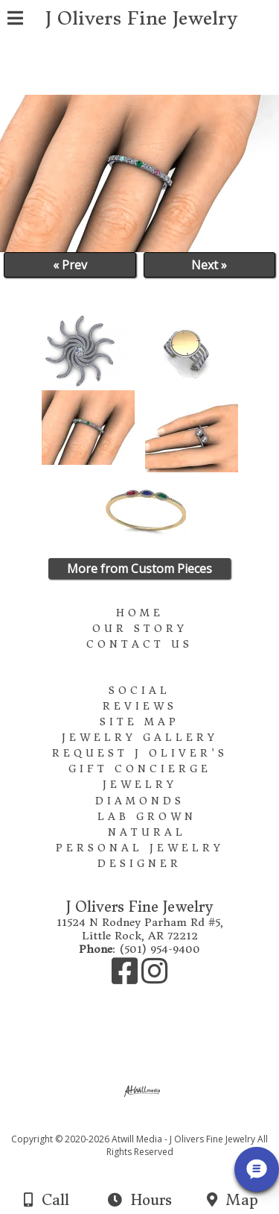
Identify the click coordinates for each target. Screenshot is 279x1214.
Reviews (140, 706)
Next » (209, 265)
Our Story (139, 628)
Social (139, 690)
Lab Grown (146, 816)
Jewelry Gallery (140, 737)
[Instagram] (154, 978)
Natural (147, 832)
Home (140, 613)
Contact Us (139, 644)
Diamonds (140, 801)
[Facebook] (126, 978)
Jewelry (140, 784)
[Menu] (15, 20)
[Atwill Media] (152, 1123)
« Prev (70, 265)
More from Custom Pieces (139, 568)
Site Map (139, 722)
